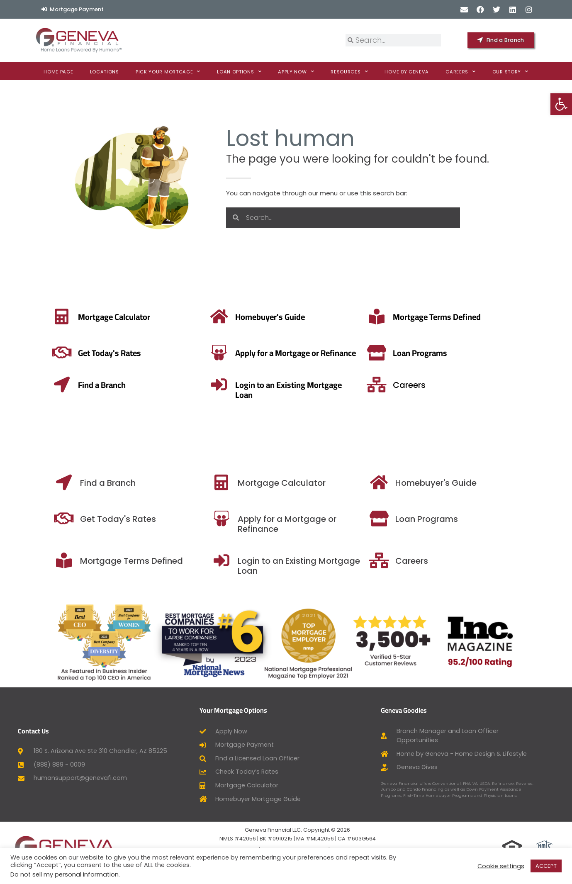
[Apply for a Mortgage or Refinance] (101, 352)
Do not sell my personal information (64, 874)
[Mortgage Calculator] (360, 482)
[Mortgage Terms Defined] (240, 316)
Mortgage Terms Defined (300, 316)
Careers (460, 72)
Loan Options (239, 72)
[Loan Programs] (511, 352)
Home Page (58, 71)
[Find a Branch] (203, 482)
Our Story (510, 72)
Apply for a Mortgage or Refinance (177, 352)
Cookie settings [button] (500, 866)
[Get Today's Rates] (203, 518)
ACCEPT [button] (546, 866)
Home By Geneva (407, 71)
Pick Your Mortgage (168, 72)
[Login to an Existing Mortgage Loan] (338, 384)
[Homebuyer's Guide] (520, 482)
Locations (104, 71)
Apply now (296, 72)
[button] (561, 104)
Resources (349, 72)
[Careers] (513, 384)
